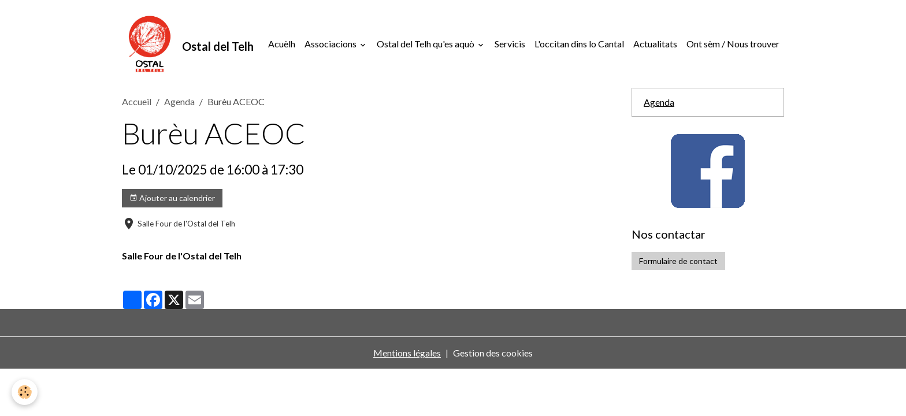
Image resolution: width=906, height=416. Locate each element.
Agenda (179, 101)
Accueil (136, 101)
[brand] (188, 44)
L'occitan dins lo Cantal (579, 43)
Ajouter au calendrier (172, 198)
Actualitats (655, 43)
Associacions (331, 43)
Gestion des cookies (493, 352)
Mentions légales (407, 352)
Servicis (510, 43)
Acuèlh (281, 43)
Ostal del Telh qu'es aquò (426, 43)
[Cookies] (25, 392)
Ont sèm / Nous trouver (732, 43)
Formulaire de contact (678, 261)
